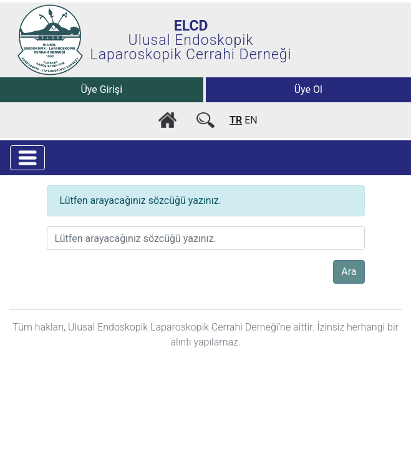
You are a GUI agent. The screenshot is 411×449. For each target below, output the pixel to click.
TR (236, 120)
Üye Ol (308, 89)
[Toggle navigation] (27, 157)
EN (251, 120)
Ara (348, 272)
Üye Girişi (101, 89)
